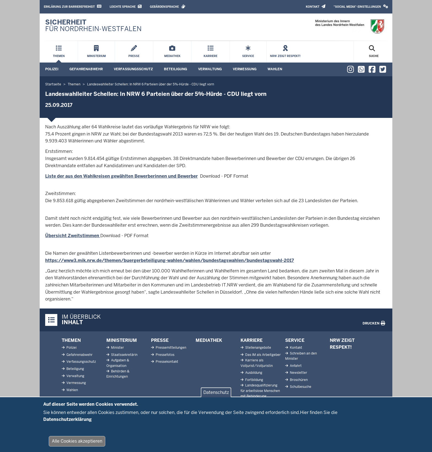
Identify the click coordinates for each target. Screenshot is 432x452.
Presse (160, 340)
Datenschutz (216, 398)
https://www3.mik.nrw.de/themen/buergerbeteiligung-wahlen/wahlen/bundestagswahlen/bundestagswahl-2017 (169, 260)
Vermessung (244, 69)
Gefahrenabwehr (86, 69)
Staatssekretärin (123, 355)
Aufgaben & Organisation (117, 363)
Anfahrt (295, 366)
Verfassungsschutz (133, 69)
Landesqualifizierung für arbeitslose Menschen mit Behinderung (260, 390)
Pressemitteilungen (170, 347)
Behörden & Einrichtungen (117, 374)
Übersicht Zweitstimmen (72, 236)
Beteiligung (175, 69)
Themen (71, 340)
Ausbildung (253, 372)
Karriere (252, 340)
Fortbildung (253, 380)
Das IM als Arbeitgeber (262, 355)
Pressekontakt (166, 361)
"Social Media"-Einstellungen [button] (361, 6)
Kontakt (315, 6)
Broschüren (298, 380)
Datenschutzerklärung (67, 425)
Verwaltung (210, 69)
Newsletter (298, 372)
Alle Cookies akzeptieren (77, 447)
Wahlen (275, 69)
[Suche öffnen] (374, 52)
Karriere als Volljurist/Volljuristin (257, 363)
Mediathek (209, 340)
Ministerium (121, 340)
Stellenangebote (257, 347)
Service (294, 340)
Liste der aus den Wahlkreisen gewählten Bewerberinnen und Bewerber (121, 176)
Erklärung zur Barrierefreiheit (72, 6)
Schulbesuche (300, 387)
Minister (117, 347)
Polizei (51, 69)
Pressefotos (164, 355)
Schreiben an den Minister (301, 356)
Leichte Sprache (126, 6)
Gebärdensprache (167, 6)
